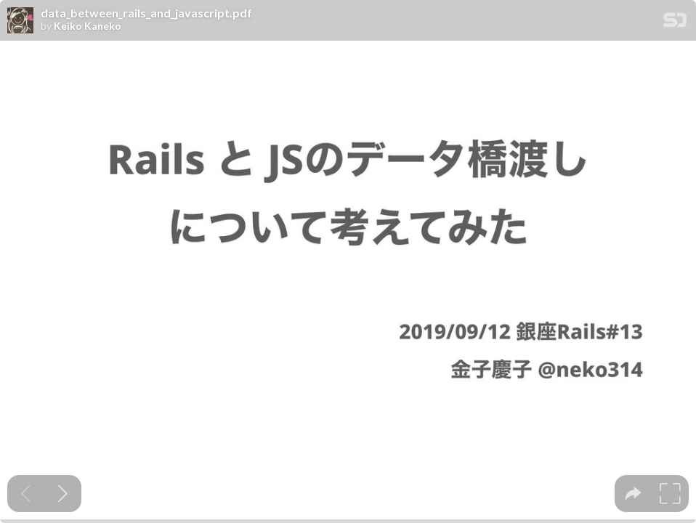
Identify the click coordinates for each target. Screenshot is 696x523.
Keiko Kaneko (87, 26)
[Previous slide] (25, 493)
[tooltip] (633, 493)
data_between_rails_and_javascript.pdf (146, 13)
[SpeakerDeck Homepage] (675, 23)
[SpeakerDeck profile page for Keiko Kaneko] (20, 21)
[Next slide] (62, 493)
